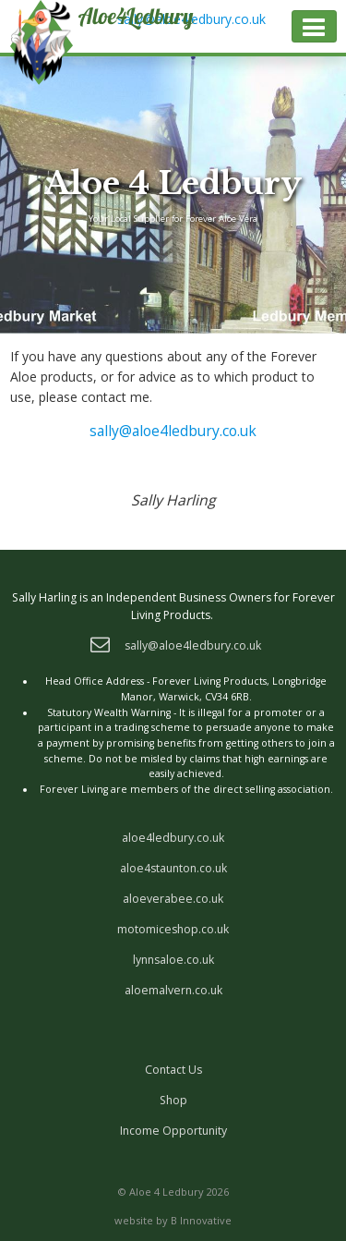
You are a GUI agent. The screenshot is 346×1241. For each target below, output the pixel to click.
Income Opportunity (173, 1130)
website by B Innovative (173, 1220)
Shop (173, 1100)
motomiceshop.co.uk (173, 929)
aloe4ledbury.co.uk (173, 838)
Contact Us (173, 1069)
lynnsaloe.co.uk (173, 959)
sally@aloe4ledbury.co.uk (173, 430)
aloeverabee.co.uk (173, 898)
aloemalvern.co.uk (173, 990)
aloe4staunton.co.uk (173, 868)
